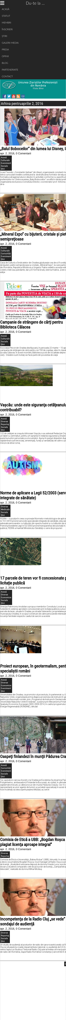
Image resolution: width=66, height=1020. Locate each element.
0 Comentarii (23, 153)
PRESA (5, 49)
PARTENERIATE (10, 69)
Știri (3, 168)
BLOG (5, 62)
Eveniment (6, 163)
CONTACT (7, 76)
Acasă (4, 157)
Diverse (4, 421)
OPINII (5, 56)
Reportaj (5, 424)
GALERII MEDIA (10, 42)
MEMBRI (6, 22)
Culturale (5, 160)
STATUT (6, 15)
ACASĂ (5, 9)
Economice (6, 597)
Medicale (5, 509)
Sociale (4, 165)
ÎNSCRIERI (7, 29)
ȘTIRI (4, 36)
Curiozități (6, 253)
